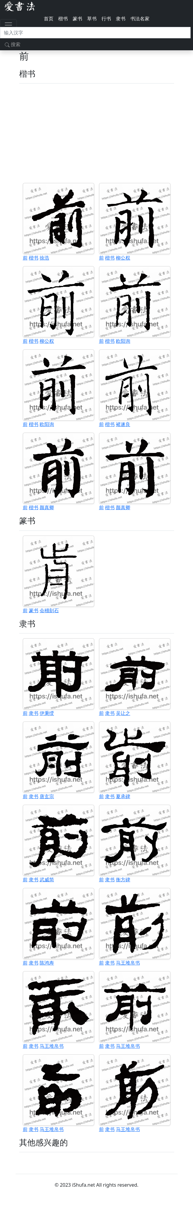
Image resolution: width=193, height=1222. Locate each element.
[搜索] (95, 32)
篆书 (77, 18)
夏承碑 (123, 796)
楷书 (63, 18)
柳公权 (123, 257)
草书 (92, 18)
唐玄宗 (47, 796)
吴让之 (123, 713)
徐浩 (44, 257)
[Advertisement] (96, 133)
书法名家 (139, 18)
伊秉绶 (47, 713)
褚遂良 (123, 424)
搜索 (12, 44)
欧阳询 (123, 341)
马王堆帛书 (128, 962)
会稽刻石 (49, 610)
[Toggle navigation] (8, 25)
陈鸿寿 (47, 962)
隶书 (120, 18)
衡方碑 (123, 879)
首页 (48, 18)
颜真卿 (47, 507)
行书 (106, 18)
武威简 (47, 879)
